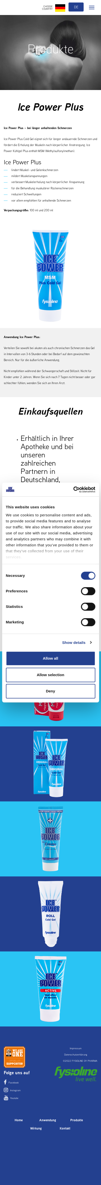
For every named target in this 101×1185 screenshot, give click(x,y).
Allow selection (50, 675)
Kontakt (65, 1128)
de (76, 7)
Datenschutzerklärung (75, 1054)
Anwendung (47, 1120)
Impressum (76, 1048)
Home (19, 1120)
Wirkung (36, 1128)
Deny (50, 691)
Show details (74, 642)
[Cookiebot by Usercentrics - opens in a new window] (73, 489)
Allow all (50, 658)
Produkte (76, 1120)
